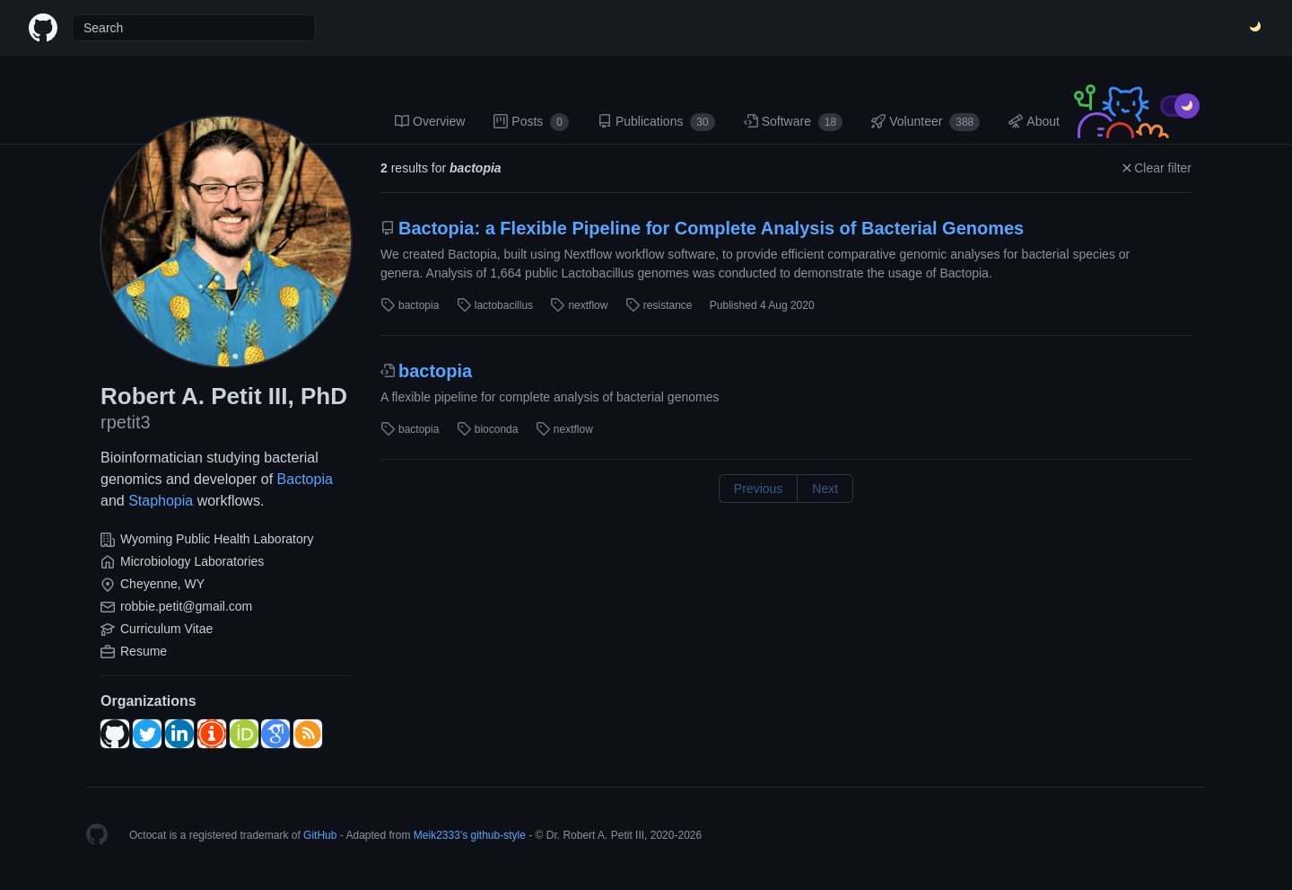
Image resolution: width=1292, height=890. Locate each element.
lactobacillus (495, 305)
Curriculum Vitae (166, 628)
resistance (659, 305)
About (1034, 121)
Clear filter (1156, 168)
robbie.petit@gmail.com (186, 606)
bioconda (488, 429)
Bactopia (305, 479)
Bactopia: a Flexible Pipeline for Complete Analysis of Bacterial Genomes (702, 228)
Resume (143, 651)
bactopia (409, 305)
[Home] (43, 27)
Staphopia (160, 500)
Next (825, 488)
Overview (430, 121)
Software (793, 122)
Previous (758, 488)
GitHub (319, 835)
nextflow (578, 305)
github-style (498, 835)
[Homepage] (97, 835)
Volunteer (925, 122)
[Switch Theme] (1256, 28)
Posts (531, 122)
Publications (656, 122)
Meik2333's (440, 835)
